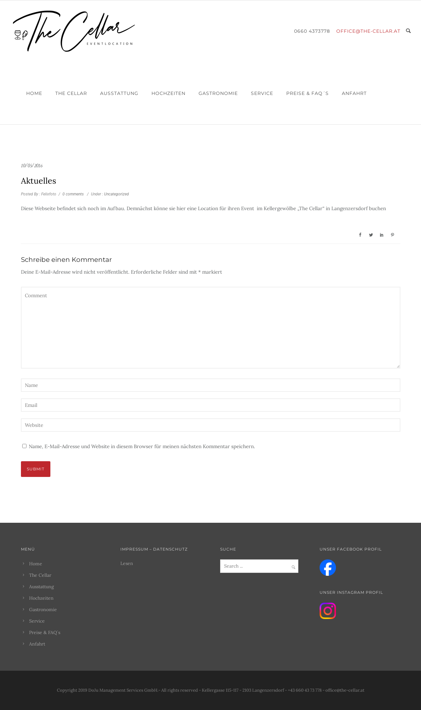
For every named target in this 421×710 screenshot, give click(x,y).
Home (34, 93)
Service (262, 93)
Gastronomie (218, 93)
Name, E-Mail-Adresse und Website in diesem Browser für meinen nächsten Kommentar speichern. (142, 446)
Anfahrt (354, 93)
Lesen (126, 563)
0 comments (73, 194)
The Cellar (71, 93)
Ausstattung (119, 93)
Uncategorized (116, 194)
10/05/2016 (31, 165)
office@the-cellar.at (368, 31)
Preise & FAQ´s (307, 93)
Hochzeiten (168, 93)
